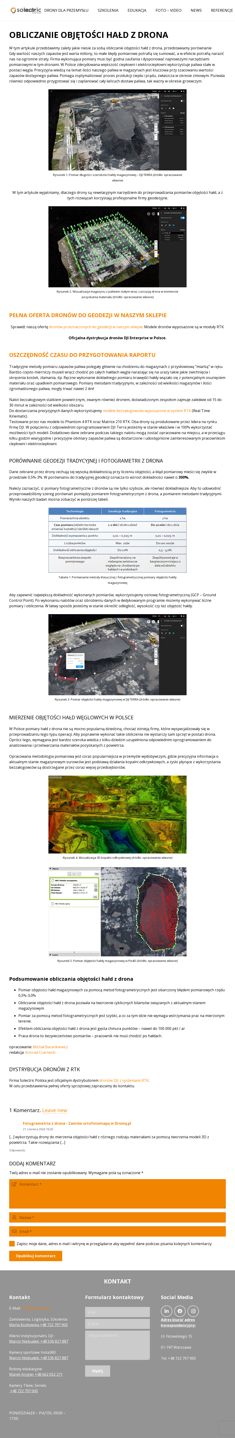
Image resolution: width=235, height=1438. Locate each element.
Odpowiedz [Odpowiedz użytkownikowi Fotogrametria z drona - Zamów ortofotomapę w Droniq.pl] (17, 1150)
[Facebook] (180, 1311)
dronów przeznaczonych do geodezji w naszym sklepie (96, 326)
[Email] (117, 1231)
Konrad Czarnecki (40, 1052)
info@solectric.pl (36, 1308)
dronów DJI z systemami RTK (124, 1080)
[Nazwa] (117, 1217)
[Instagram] (193, 1311)
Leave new (54, 1110)
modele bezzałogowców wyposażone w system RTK (147, 410)
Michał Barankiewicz (50, 1046)
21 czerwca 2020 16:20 (38, 1129)
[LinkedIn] (166, 1311)
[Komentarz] (117, 1194)
